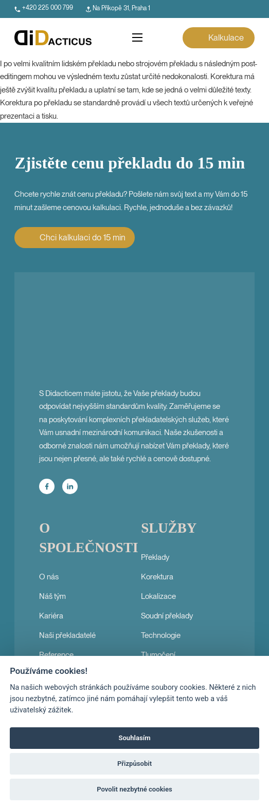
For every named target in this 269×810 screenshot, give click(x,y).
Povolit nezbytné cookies (134, 789)
